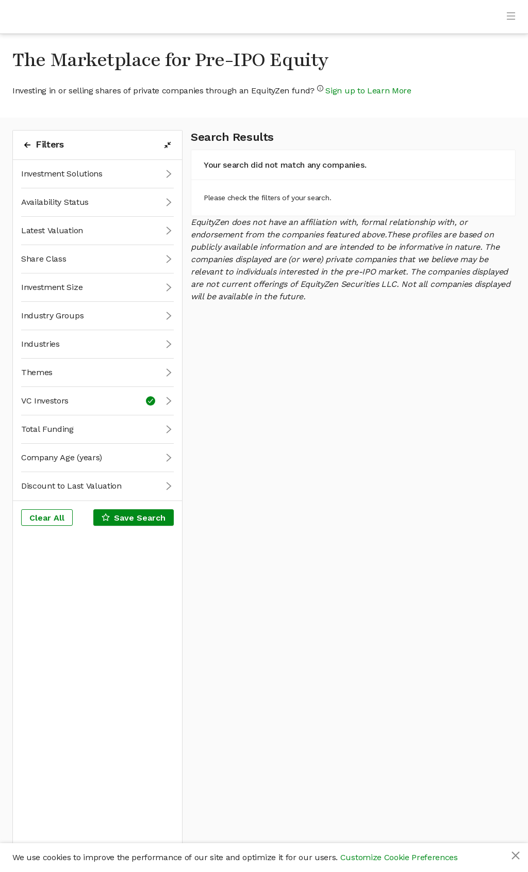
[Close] (515, 855)
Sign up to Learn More (368, 90)
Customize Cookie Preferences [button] (399, 857)
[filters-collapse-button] (167, 145)
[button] (97, 174)
